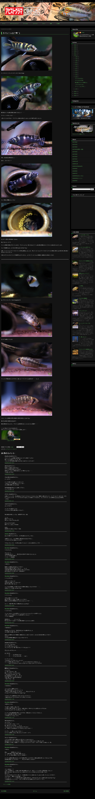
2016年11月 (75, 163)
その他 (58, 23)
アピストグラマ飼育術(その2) (86, 349)
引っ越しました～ (83, 336)
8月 (76, 64)
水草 (51, 23)
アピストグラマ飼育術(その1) (86, 261)
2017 (75, 53)
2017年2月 (74, 156)
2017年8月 (74, 142)
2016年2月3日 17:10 (9, 717)
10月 (76, 60)
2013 (75, 95)
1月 (76, 89)
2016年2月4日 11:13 (9, 781)
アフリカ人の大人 (79, 78)
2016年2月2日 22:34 (9, 680)
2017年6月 (74, 147)
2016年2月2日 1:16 (9, 501)
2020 (75, 47)
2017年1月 (74, 159)
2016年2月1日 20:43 (9, 474)
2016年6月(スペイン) (77, 178)
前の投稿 (66, 791)
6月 (76, 68)
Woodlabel (7, 548)
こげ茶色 (81, 285)
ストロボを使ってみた (84, 234)
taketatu (7, 533)
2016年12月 (75, 161)
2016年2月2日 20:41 (9, 665)
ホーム (3, 23)
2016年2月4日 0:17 (9, 744)
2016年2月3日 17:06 (9, 699)
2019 (75, 49)
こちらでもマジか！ (79, 84)
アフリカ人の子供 (79, 80)
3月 (76, 74)
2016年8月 (74, 171)
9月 (76, 62)
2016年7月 (74, 173)
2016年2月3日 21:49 (9, 734)
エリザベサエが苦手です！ (85, 247)
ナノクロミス (14, 449)
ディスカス (25, 23)
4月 (76, 72)
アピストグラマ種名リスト (78, 134)
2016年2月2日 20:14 (9, 639)
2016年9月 (74, 168)
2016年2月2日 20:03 (9, 559)
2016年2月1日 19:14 (9, 462)
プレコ (43, 23)
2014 (75, 93)
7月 (76, 66)
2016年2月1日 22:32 (9, 491)
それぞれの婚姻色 (83, 298)
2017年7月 (74, 144)
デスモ (82, 32)
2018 (75, 51)
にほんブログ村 (10, 440)
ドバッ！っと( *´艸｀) (80, 86)
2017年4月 (74, 151)
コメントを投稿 (6, 784)
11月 (76, 58)
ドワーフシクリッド (14, 23)
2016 (75, 55)
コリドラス (35, 23)
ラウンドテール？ (83, 310)
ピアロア (8, 449)
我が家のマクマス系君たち (81, 82)
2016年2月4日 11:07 (9, 761)
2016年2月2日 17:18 (9, 530)
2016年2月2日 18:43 (9, 545)
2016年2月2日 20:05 (9, 573)
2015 (75, 91)
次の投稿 (3, 791)
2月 (76, 76)
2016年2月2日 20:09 (9, 605)
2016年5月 (74, 180)
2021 (75, 45)
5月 (76, 70)
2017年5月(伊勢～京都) (77, 149)
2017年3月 (74, 154)
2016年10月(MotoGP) (77, 166)
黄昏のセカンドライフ (84, 273)
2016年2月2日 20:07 (9, 590)
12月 (76, 56)
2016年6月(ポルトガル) (77, 175)
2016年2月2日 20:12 (9, 622)
